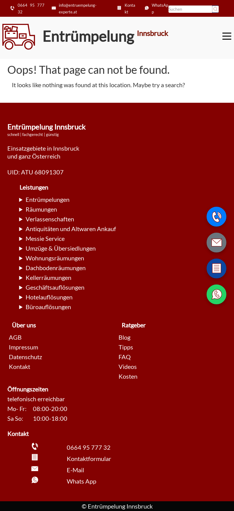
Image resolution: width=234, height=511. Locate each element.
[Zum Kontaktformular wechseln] (216, 268)
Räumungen (41, 209)
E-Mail (75, 469)
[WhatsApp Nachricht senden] (216, 294)
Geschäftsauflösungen (55, 287)
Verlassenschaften (50, 219)
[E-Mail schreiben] (216, 242)
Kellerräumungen (48, 277)
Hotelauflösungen (49, 297)
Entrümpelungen (47, 199)
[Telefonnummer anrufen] (216, 217)
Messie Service (45, 238)
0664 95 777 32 (89, 447)
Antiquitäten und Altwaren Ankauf (71, 228)
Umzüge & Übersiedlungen (61, 248)
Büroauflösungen (48, 306)
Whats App (81, 481)
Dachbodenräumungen (56, 267)
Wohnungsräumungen (55, 258)
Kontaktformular (89, 458)
